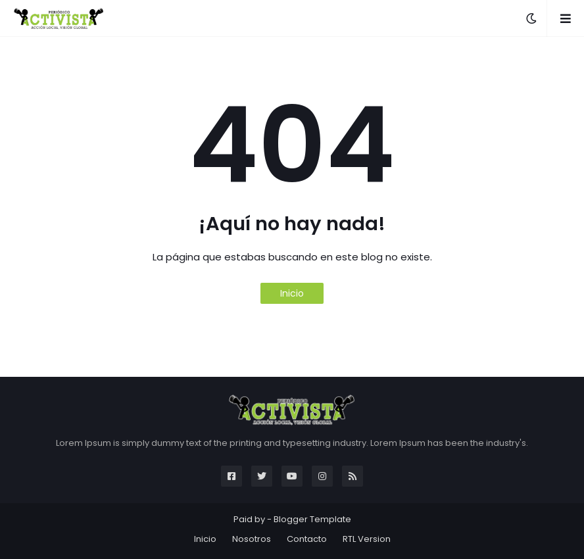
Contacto (307, 539)
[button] (531, 18)
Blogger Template (312, 519)
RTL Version (367, 539)
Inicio (292, 293)
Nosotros (251, 539)
